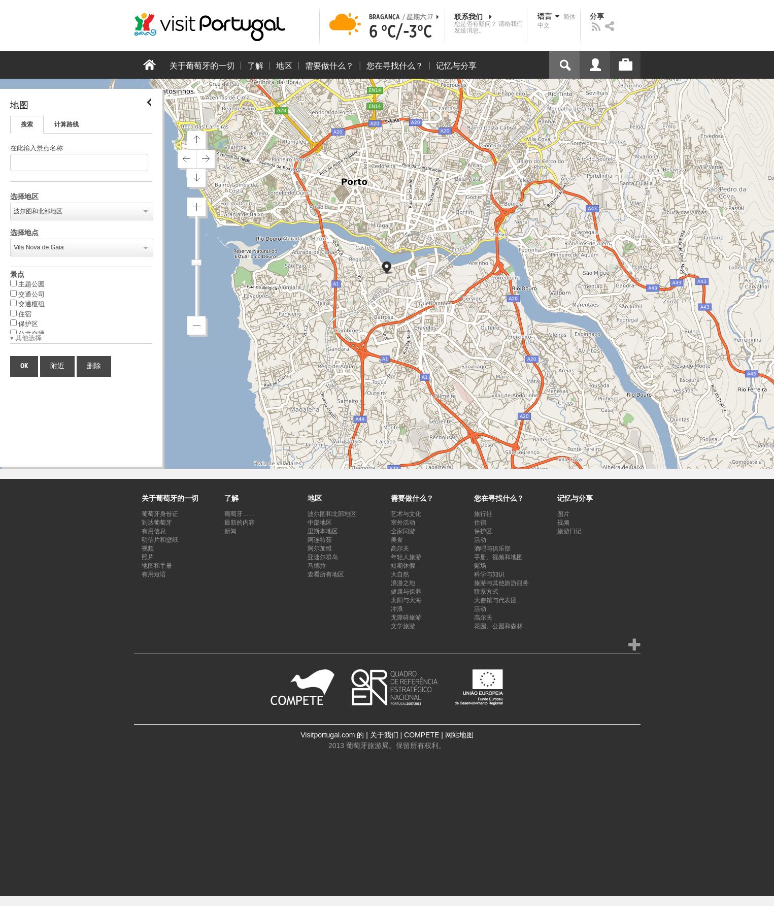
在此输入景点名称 (36, 148)
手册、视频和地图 (498, 557)
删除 (94, 366)
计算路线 (66, 124)
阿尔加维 (320, 548)
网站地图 (459, 735)
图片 (563, 513)
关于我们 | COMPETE (405, 735)
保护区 (24, 323)
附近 (57, 366)
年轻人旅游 (406, 557)
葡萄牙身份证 (160, 513)
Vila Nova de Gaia (39, 247)
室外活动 (403, 522)
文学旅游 (403, 626)
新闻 (230, 531)
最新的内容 (239, 522)
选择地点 (24, 233)
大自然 (400, 574)
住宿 (20, 314)
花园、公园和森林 (498, 626)
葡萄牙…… (239, 513)
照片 (148, 557)
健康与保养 (406, 591)
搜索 (27, 124)
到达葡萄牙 (157, 522)
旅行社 (483, 513)
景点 (17, 274)
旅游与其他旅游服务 (501, 583)
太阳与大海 (406, 600)
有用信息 (154, 531)
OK (24, 366)
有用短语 (154, 574)
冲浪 (397, 608)
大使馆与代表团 (495, 600)
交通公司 (27, 294)
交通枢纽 (27, 304)
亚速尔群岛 (323, 557)
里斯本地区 (323, 531)
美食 (397, 539)
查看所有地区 (326, 574)
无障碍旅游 (406, 617)
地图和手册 (157, 565)
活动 (480, 539)
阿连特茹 (320, 539)
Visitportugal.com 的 (332, 735)
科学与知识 (489, 574)
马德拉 (317, 565)
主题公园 (27, 284)
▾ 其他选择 (26, 338)
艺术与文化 (406, 513)
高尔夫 (400, 548)
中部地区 (320, 522)
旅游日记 (569, 531)
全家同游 (403, 531)
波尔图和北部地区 (38, 211)
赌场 (480, 565)
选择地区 (24, 197)
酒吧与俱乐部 (492, 548)
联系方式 (486, 591)
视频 (148, 548)
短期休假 (403, 565)
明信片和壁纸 (160, 539)
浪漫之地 (403, 583)
